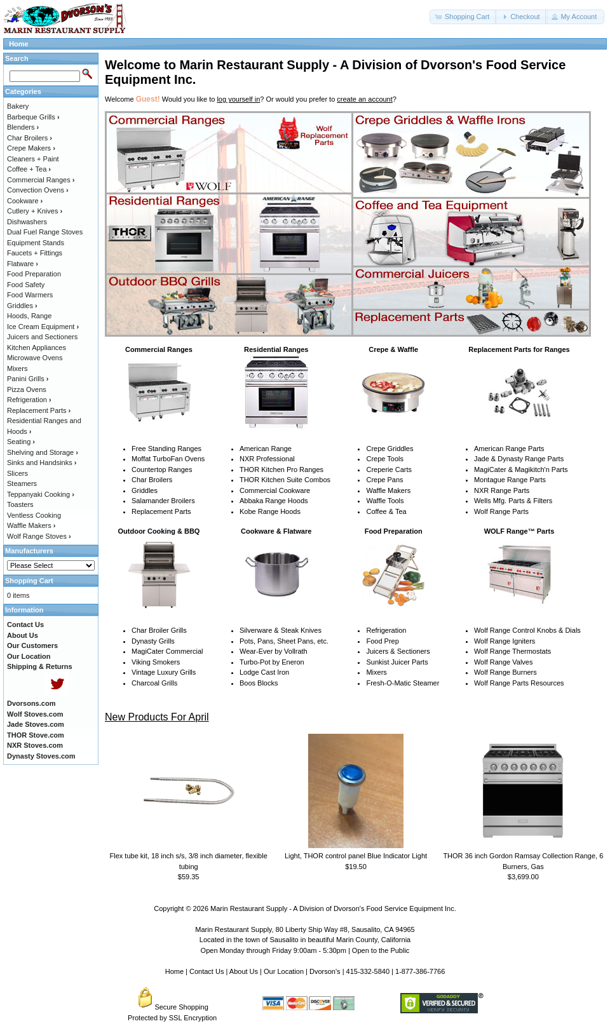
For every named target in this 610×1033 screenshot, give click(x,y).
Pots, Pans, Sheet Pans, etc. (284, 641)
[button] (463, 17)
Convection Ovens (38, 190)
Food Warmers (30, 295)
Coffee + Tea (29, 169)
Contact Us (206, 971)
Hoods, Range (29, 316)
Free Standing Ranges (166, 448)
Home (19, 44)
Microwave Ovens (34, 357)
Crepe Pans (384, 479)
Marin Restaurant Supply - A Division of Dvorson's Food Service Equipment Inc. (333, 908)
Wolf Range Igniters (504, 641)
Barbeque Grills (33, 117)
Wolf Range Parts (501, 511)
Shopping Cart (29, 580)
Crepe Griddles (389, 448)
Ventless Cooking (34, 515)
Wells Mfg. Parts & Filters (513, 500)
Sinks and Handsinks (41, 462)
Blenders (23, 127)
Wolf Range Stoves (39, 536)
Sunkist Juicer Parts (397, 662)
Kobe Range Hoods (270, 511)
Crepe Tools (384, 458)
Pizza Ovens (26, 389)
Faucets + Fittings (34, 253)
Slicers (17, 473)
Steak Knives (301, 630)
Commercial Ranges (40, 180)
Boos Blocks (259, 683)
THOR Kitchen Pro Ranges (281, 469)
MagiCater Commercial (167, 651)
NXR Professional (267, 458)
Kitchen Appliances (36, 347)
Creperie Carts (389, 469)
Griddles (145, 490)
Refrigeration (386, 630)
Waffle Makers (388, 490)
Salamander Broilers (163, 500)
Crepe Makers (31, 148)
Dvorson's (325, 971)
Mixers (376, 672)
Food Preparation (34, 274)
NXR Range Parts (501, 490)
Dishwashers (27, 222)
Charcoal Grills (154, 683)
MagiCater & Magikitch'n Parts (521, 469)
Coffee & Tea (386, 511)
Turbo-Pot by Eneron (272, 662)
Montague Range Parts (510, 479)
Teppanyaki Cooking (40, 494)
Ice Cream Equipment (43, 326)
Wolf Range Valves (503, 662)
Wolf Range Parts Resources (519, 683)
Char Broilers (152, 479)
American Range (266, 448)
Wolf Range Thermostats (512, 651)
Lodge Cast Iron (264, 672)
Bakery (18, 106)
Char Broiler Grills (159, 630)
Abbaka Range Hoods (274, 500)
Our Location (284, 971)
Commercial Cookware (275, 490)
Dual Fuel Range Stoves (45, 232)
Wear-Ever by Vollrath (274, 651)
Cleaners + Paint (33, 159)
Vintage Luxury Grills (164, 672)
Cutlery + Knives (34, 211)
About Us (243, 971)
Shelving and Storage (42, 452)
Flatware (22, 263)
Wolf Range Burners (505, 672)
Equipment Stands (35, 242)
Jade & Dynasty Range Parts (519, 458)
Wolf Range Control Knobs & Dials (527, 630)
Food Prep (382, 641)
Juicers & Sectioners (398, 651)
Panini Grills (27, 378)
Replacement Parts (161, 511)
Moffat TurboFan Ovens (168, 458)
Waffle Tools (384, 500)
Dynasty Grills (153, 641)
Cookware (25, 201)
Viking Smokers (156, 662)
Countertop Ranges (162, 469)
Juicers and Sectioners (42, 337)
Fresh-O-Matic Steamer (402, 683)
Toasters (20, 504)
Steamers (22, 483)
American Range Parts (509, 448)
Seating (21, 441)
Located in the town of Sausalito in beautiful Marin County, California (305, 939)
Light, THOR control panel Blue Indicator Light (356, 856)
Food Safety (25, 284)
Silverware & (259, 630)
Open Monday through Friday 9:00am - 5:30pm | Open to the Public (305, 950)
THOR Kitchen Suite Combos (285, 479)
